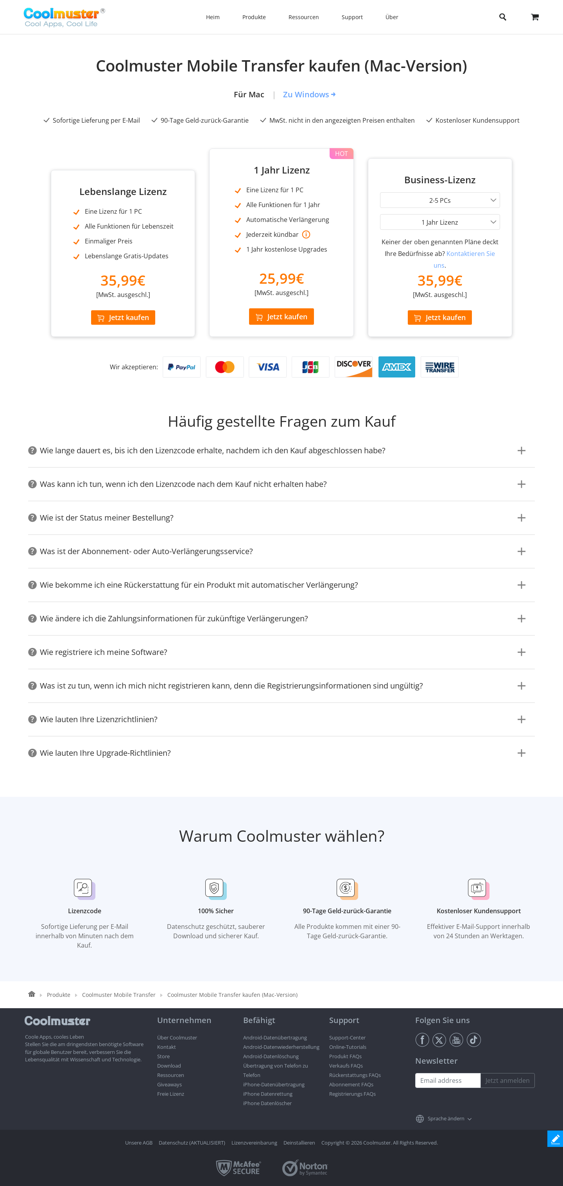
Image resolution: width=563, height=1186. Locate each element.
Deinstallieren (299, 1142)
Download (169, 1065)
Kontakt (166, 1046)
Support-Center (347, 1037)
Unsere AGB (138, 1142)
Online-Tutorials (347, 1046)
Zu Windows (306, 94)
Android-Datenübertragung (275, 1037)
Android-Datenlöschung (271, 1056)
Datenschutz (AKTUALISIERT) (192, 1142)
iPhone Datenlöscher (267, 1103)
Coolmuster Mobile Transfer (119, 994)
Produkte (58, 994)
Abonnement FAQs (351, 1084)
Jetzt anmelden (508, 1080)
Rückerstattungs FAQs (355, 1075)
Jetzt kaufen (123, 317)
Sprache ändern (446, 1118)
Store (163, 1056)
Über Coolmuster (177, 1037)
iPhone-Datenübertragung (274, 1084)
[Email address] (448, 1080)
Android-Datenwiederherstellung (281, 1046)
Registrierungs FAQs (352, 1093)
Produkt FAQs (345, 1056)
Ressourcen (170, 1075)
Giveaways (169, 1084)
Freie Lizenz (170, 1093)
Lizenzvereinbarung (254, 1142)
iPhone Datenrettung (267, 1093)
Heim (213, 17)
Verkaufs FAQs (346, 1065)
